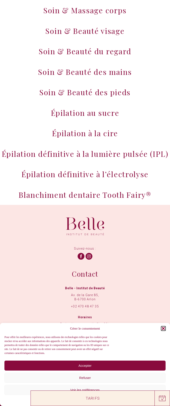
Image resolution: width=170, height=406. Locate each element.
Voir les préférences (85, 390)
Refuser (85, 378)
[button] (163, 328)
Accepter (84, 365)
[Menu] (159, 9)
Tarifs (93, 398)
